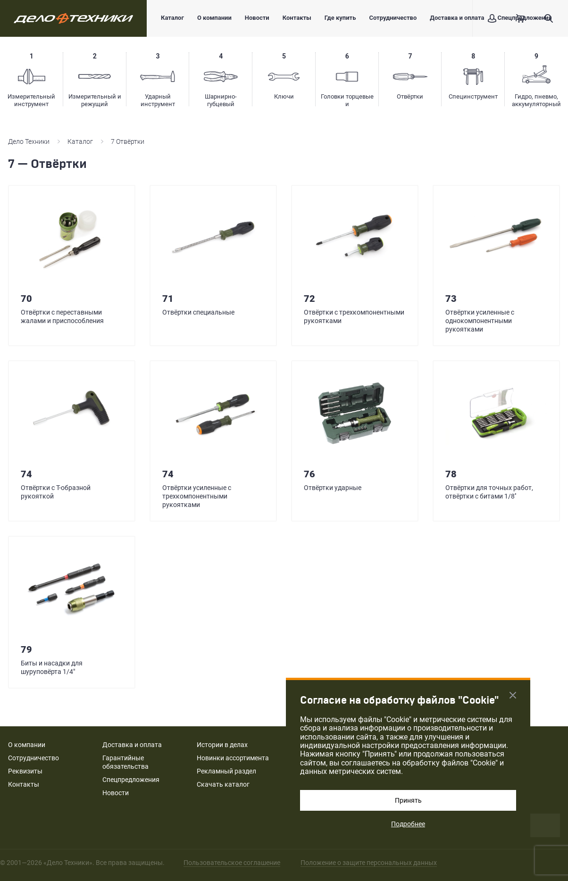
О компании (214, 17)
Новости (257, 17)
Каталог (172, 17)
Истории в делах (222, 744)
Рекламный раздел (226, 771)
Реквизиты (25, 771)
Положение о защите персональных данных (369, 862)
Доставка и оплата (457, 17)
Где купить (340, 17)
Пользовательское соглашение (232, 862)
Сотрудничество (393, 17)
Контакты (297, 17)
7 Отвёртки (127, 141)
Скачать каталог (223, 784)
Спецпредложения (130, 779)
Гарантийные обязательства (125, 762)
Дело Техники (29, 141)
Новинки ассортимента (233, 758)
